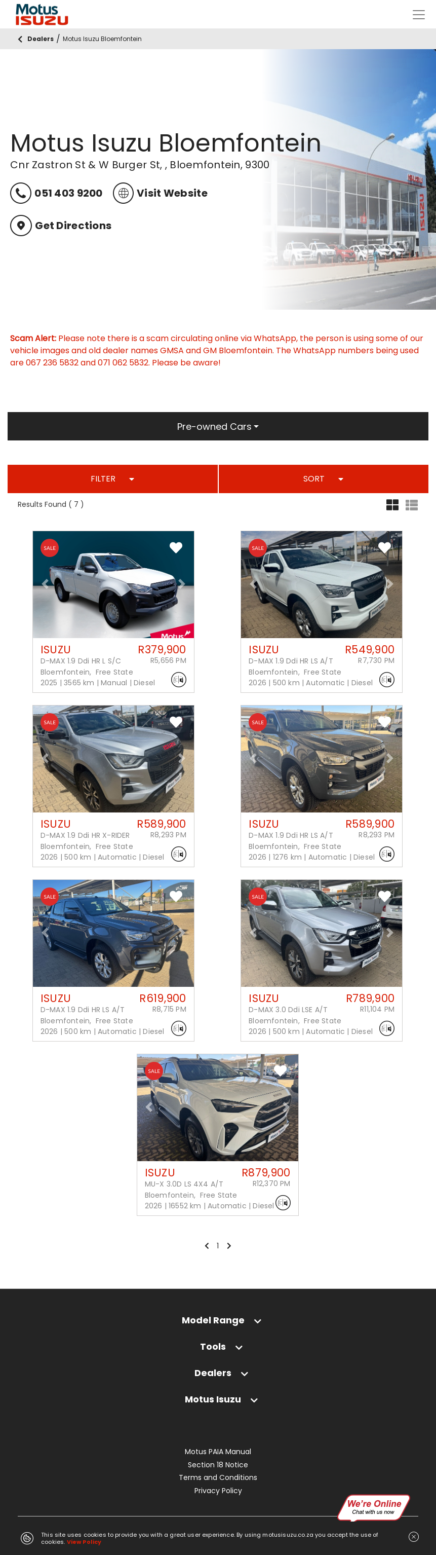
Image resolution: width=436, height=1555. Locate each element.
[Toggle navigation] (419, 14)
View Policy (84, 1542)
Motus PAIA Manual (218, 1452)
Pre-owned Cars (214, 426)
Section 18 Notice (218, 1465)
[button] (45, 584)
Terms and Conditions (218, 1478)
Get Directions (60, 225)
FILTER (112, 479)
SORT (323, 479)
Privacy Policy (218, 1491)
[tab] (218, 1320)
